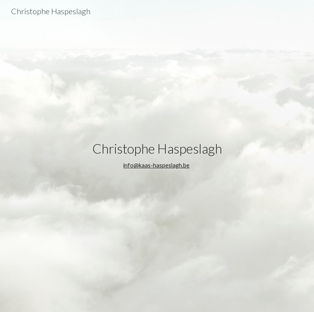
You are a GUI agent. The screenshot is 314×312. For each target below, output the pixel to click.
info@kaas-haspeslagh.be (156, 165)
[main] (157, 155)
